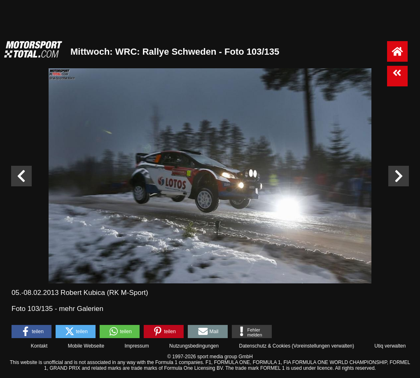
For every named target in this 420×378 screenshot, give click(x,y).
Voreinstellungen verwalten (323, 346)
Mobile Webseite (86, 346)
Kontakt (39, 346)
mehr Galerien (81, 309)
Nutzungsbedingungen (194, 346)
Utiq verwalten (390, 346)
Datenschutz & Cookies (264, 346)
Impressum (136, 346)
